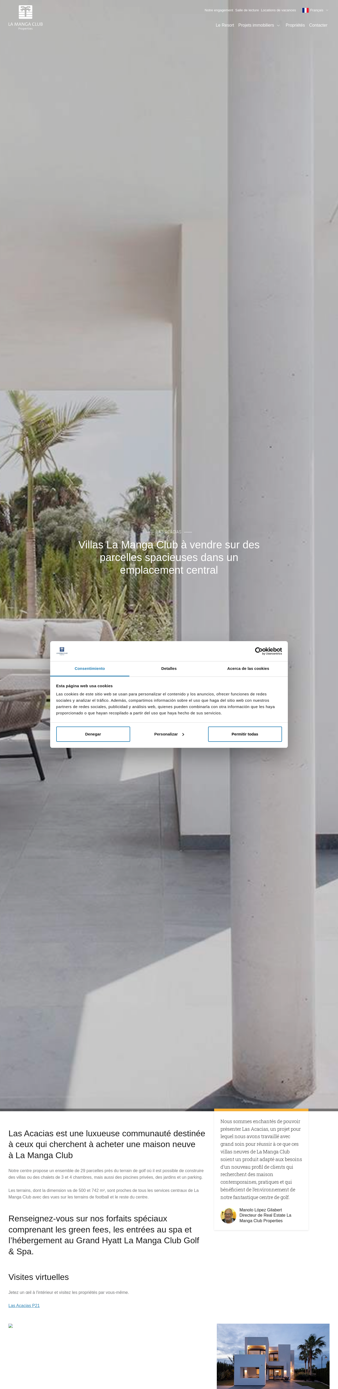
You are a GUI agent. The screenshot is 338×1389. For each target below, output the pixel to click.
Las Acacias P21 (24, 1305)
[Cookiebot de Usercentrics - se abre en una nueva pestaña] (259, 651)
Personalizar (169, 734)
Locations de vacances (278, 10)
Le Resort (225, 25)
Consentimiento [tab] (90, 668)
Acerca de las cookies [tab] (248, 668)
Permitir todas (245, 734)
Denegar (93, 734)
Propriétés (295, 25)
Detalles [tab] (169, 668)
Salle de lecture (247, 10)
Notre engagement (219, 10)
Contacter (318, 25)
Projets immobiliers (259, 25)
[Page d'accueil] (25, 18)
